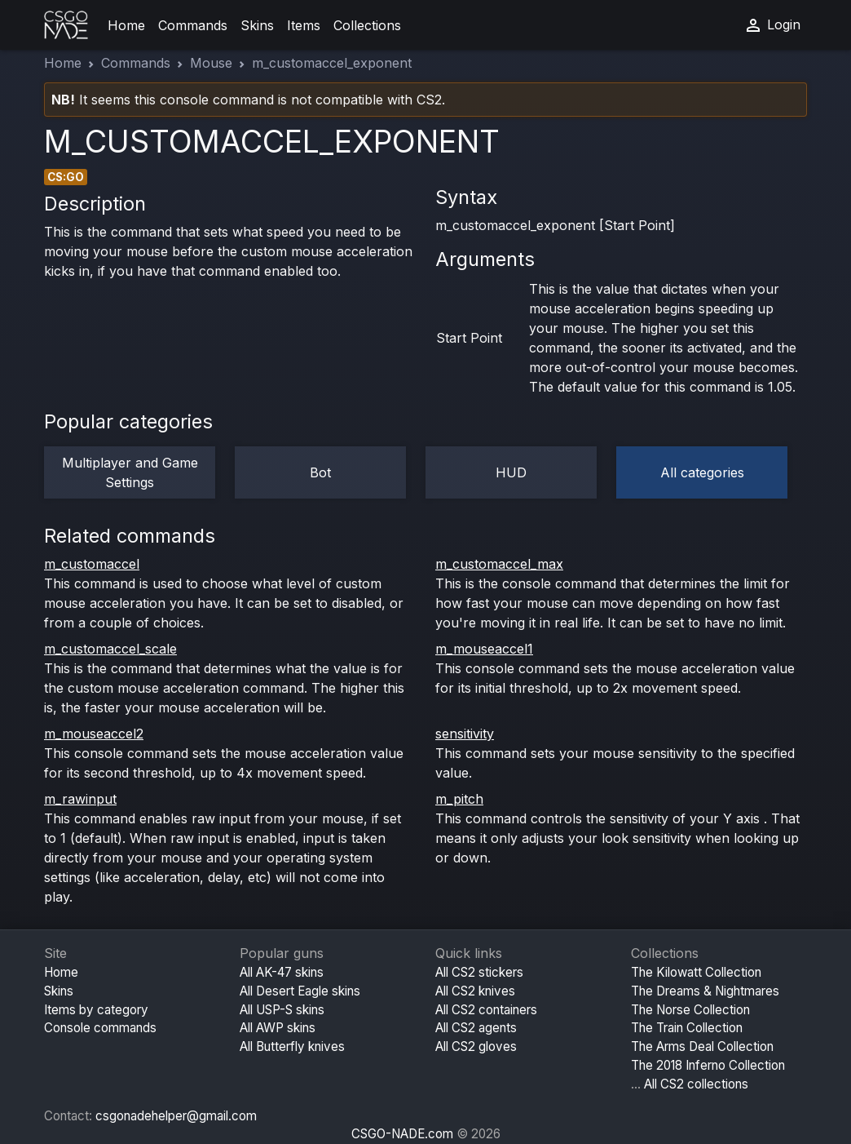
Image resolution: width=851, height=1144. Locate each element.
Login (771, 25)
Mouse (211, 63)
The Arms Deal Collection (702, 1046)
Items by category (96, 1010)
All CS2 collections (696, 1084)
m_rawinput (80, 799)
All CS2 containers (486, 1010)
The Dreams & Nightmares (705, 991)
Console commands (100, 1027)
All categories (702, 472)
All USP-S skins (282, 1010)
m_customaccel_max (499, 564)
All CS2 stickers (479, 972)
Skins (257, 25)
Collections (367, 25)
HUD (511, 472)
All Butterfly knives (292, 1046)
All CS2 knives (475, 991)
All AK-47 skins (282, 972)
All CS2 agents (476, 1027)
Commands (192, 25)
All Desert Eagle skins (300, 991)
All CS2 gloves (476, 1046)
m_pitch (459, 799)
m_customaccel (91, 564)
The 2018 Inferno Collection (708, 1065)
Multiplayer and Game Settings (130, 472)
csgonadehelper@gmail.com (176, 1116)
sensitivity (464, 733)
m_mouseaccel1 (484, 649)
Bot (320, 472)
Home (126, 25)
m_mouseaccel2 (93, 733)
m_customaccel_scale (110, 649)
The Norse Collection (690, 1010)
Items (303, 25)
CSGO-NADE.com (402, 1134)
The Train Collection (687, 1027)
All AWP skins (277, 1027)
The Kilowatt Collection (696, 972)
